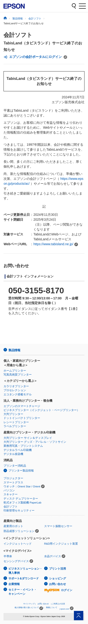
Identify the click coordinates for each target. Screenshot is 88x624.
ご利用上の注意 (58, 604)
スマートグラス (13, 482)
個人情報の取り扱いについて (29, 608)
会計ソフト (18, 35)
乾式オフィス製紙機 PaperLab (22, 502)
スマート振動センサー (58, 526)
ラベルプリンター (15, 426)
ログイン (58, 590)
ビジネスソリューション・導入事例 (25, 571)
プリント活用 (57, 568)
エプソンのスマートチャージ (22, 406)
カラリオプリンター (16, 386)
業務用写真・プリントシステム (23, 445)
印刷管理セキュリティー (19, 510)
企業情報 (14, 584)
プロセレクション (15, 390)
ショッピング (57, 578)
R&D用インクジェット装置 (61, 543)
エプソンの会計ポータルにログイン (35, 57)
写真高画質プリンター (18, 374)
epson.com (64, 609)
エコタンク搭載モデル (18, 394)
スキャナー (11, 494)
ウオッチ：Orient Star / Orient (22, 486)
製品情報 (14, 350)
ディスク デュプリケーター (21, 498)
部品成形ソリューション (19, 531)
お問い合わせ (57, 584)
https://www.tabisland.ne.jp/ (53, 244)
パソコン (9, 490)
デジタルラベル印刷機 (18, 450)
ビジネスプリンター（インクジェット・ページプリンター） (42, 410)
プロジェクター (13, 478)
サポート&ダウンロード (23, 578)
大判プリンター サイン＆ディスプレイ (28, 437)
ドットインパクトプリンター (22, 418)
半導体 (8, 556)
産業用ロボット (13, 526)
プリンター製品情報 (21, 470)
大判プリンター (13, 414)
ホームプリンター (15, 370)
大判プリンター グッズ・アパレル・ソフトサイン (35, 441)
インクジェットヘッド (18, 543)
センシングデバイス (16, 561)
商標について (51, 607)
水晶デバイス (52, 556)
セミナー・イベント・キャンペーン (22, 592)
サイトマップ (28, 604)
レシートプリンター (16, 422)
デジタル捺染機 (13, 454)
